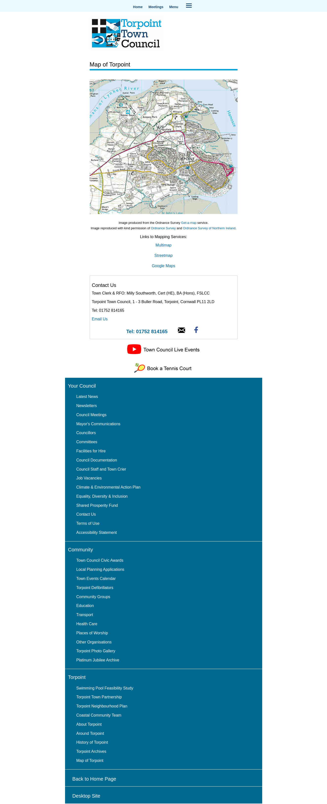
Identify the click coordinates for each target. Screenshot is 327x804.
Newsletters (86, 406)
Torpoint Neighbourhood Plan (101, 706)
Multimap (163, 245)
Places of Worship (92, 633)
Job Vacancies (89, 478)
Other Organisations (94, 642)
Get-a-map (188, 223)
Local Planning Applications (100, 569)
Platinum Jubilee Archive (97, 660)
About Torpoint (89, 724)
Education (85, 606)
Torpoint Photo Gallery (95, 651)
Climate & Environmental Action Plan (108, 487)
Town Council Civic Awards (99, 560)
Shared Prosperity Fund (97, 505)
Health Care (86, 624)
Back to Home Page (94, 779)
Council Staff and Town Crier (101, 469)
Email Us (100, 319)
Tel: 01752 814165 (147, 331)
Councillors (86, 433)
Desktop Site (86, 796)
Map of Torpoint (89, 760)
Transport (84, 615)
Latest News (87, 396)
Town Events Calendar (96, 578)
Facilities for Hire (91, 451)
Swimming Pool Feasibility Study (104, 688)
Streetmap (164, 255)
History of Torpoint (92, 742)
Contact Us (86, 514)
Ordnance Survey (163, 228)
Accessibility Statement (96, 532)
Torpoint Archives (91, 751)
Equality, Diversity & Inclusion (102, 496)
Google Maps (163, 266)
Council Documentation (96, 460)
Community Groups (93, 597)
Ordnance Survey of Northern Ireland (209, 228)
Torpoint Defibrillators (94, 588)
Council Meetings (91, 415)
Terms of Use (88, 523)
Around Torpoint (90, 733)
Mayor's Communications (98, 424)
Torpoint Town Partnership (99, 697)
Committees (86, 442)
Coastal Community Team (98, 715)
